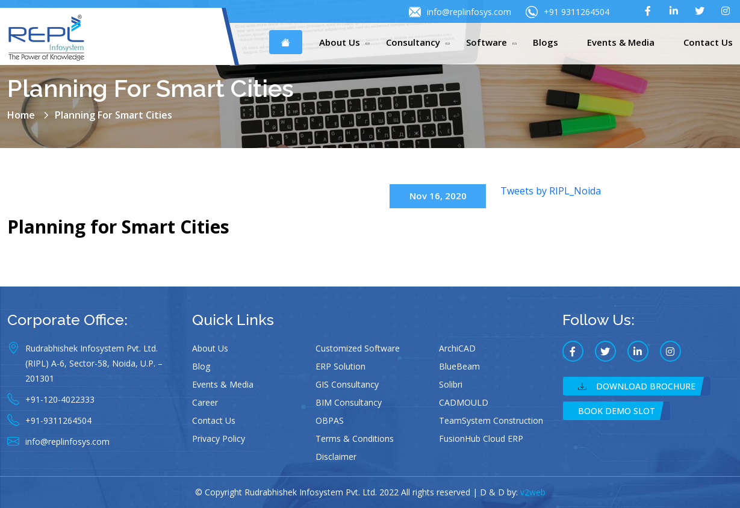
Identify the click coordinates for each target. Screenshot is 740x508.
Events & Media (620, 42)
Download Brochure (636, 386)
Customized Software (358, 348)
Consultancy (413, 42)
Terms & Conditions (355, 438)
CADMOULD (463, 402)
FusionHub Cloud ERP (481, 438)
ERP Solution (340, 366)
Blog (201, 366)
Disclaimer (336, 456)
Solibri (450, 384)
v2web (533, 492)
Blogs (545, 42)
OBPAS (330, 420)
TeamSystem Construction (491, 420)
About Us (339, 42)
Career (205, 402)
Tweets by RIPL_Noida (550, 190)
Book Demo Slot (616, 411)
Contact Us (708, 42)
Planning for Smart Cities (118, 226)
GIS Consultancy (347, 384)
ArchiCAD (457, 348)
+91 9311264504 (567, 12)
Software (486, 42)
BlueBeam (459, 366)
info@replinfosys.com (460, 12)
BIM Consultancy (349, 402)
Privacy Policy (218, 438)
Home (21, 115)
